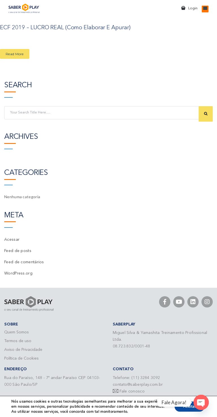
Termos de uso (17, 341)
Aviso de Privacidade (23, 349)
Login (193, 8)
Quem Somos (16, 332)
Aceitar (189, 406)
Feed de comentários (24, 262)
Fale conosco (132, 391)
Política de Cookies (21, 358)
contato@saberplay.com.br (138, 384)
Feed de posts (17, 251)
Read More (15, 54)
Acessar (11, 239)
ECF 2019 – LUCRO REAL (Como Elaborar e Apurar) (65, 28)
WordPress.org (18, 273)
